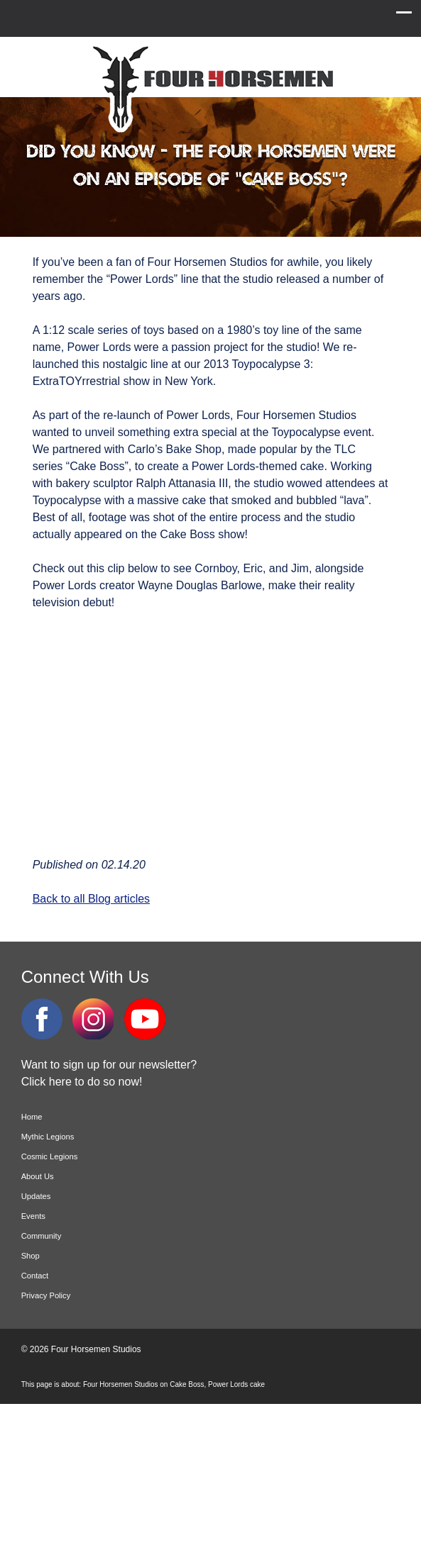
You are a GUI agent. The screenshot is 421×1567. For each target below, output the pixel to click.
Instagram (93, 1018)
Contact (35, 1275)
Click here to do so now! (82, 1082)
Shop (30, 1255)
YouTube (144, 1018)
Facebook (41, 1018)
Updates (36, 1196)
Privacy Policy (46, 1295)
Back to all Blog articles (91, 899)
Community (41, 1236)
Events (33, 1216)
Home (32, 1116)
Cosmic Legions (49, 1156)
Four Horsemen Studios (211, 88)
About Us (37, 1176)
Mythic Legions (48, 1136)
